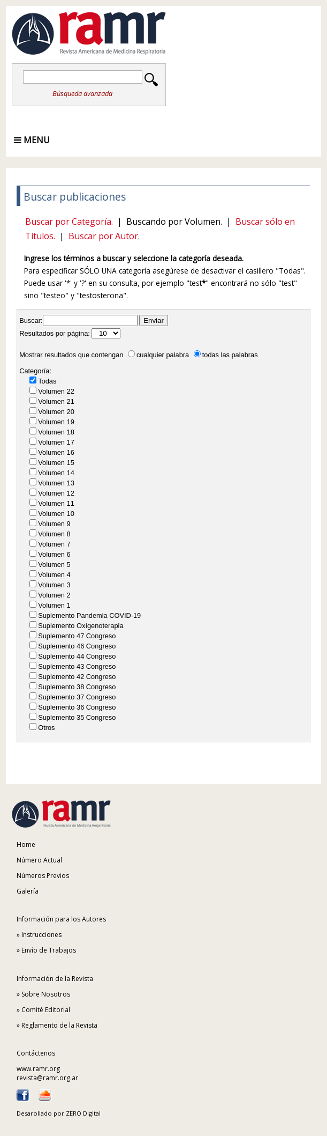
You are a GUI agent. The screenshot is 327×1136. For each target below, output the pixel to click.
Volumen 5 (54, 564)
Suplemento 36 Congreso (77, 707)
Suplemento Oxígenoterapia (80, 626)
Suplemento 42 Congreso (77, 677)
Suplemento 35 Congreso (77, 717)
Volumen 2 (54, 595)
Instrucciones (41, 934)
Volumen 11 (56, 503)
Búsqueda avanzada (82, 93)
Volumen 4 (54, 575)
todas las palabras (226, 355)
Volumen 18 (56, 432)
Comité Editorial (45, 1009)
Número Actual (39, 860)
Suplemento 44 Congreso (77, 656)
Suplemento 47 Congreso (77, 636)
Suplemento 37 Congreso (77, 697)
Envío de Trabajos (48, 950)
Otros (46, 728)
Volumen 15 (56, 463)
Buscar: (30, 320)
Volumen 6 (54, 554)
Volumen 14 (56, 473)
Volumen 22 (56, 391)
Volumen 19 (56, 422)
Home (26, 844)
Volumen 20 (56, 412)
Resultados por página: (54, 333)
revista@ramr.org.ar (47, 1077)
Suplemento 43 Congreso (77, 666)
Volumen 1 (54, 605)
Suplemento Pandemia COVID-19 (89, 615)
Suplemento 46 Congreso (77, 646)
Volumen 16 (56, 452)
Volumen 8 (54, 534)
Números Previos (43, 875)
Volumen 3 (54, 585)
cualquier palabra (158, 355)
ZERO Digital (83, 1113)
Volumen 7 (54, 544)
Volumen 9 (54, 524)
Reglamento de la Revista (59, 1025)
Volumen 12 (56, 493)
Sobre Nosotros (45, 994)
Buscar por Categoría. (69, 221)
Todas (47, 381)
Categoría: (35, 371)
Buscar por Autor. (104, 236)
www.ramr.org (38, 1068)
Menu (32, 140)
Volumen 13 (56, 483)
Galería (28, 891)
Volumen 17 (56, 442)
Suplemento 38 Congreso (77, 687)
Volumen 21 (56, 401)
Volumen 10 (56, 514)
